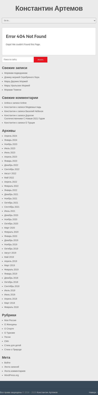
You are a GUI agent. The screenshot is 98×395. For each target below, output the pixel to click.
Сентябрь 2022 (12, 169)
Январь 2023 (10, 161)
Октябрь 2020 (11, 223)
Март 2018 (9, 303)
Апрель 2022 (10, 182)
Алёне (23, 103)
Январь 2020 (10, 236)
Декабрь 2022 (11, 165)
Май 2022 (9, 177)
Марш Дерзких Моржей (16, 81)
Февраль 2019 (11, 269)
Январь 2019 (10, 273)
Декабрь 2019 (11, 240)
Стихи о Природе (13, 349)
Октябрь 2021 (11, 202)
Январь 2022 (10, 190)
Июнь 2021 (9, 211)
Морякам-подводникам (15, 73)
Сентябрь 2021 (12, 207)
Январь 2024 (10, 140)
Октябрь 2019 (11, 248)
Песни (7, 337)
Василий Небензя (34, 111)
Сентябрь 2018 (12, 286)
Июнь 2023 (9, 152)
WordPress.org (11, 375)
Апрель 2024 (10, 136)
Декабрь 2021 (11, 194)
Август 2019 (10, 253)
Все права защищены (11, 392)
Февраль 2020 (11, 232)
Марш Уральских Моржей (17, 85)
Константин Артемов (49, 8)
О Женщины (10, 324)
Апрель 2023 (10, 156)
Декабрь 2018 (11, 278)
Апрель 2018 (10, 299)
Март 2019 (9, 265)
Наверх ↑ (93, 392)
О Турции (30, 122)
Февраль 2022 (11, 186)
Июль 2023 (9, 148)
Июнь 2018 (9, 294)
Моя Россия (10, 320)
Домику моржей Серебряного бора (21, 77)
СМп (6, 341)
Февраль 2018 (11, 307)
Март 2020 (9, 228)
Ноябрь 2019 (10, 244)
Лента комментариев (14, 371)
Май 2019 (9, 257)
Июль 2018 (9, 290)
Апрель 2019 (10, 261)
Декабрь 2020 (11, 215)
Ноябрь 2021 (10, 198)
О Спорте (9, 328)
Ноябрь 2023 (10, 144)
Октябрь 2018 (11, 282)
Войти (7, 362)
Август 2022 (10, 173)
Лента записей (11, 367)
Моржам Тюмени (12, 89)
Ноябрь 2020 (10, 219)
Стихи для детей (12, 345)
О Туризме (9, 333)
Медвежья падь (33, 107)
